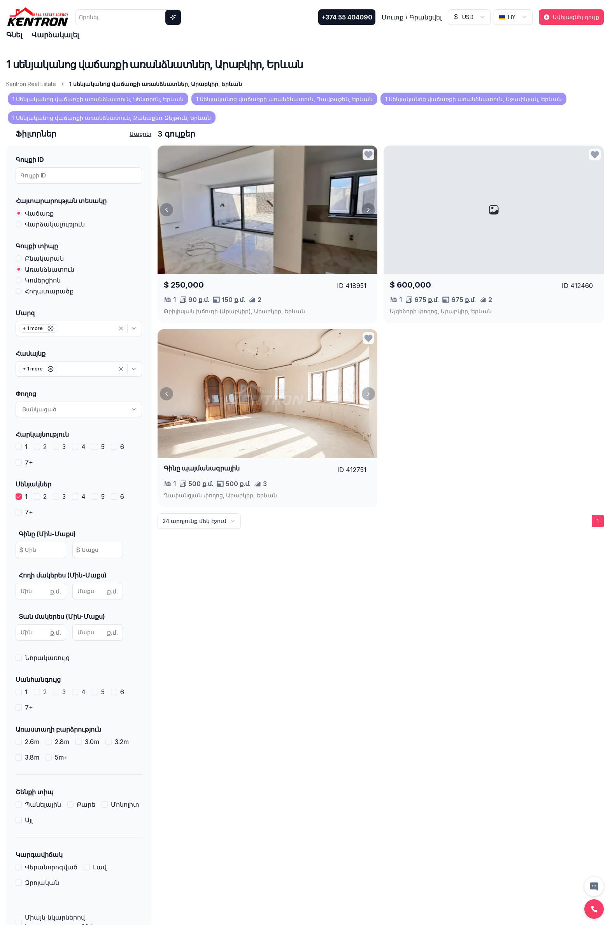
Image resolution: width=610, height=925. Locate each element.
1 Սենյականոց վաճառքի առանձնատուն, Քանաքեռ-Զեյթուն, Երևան (111, 117)
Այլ (29, 820)
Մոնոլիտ (125, 804)
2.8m (62, 742)
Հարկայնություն (42, 434)
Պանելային (43, 804)
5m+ (61, 757)
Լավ (100, 867)
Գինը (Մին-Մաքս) (47, 534)
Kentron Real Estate (31, 84)
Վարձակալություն (55, 224)
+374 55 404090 (346, 17)
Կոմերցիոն (43, 280)
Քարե (86, 804)
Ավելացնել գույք (571, 17)
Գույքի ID (30, 159)
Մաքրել (140, 133)
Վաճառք (39, 213)
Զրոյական (42, 882)
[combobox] (469, 17)
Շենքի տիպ (35, 792)
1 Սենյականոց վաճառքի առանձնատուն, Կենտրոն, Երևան (98, 99)
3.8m (32, 757)
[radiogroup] (79, 219)
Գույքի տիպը (37, 246)
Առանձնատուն (49, 269)
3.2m (122, 742)
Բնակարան (44, 258)
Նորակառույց (47, 658)
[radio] (19, 213)
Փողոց (26, 394)
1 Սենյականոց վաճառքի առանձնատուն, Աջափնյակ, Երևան (473, 99)
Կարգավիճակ (39, 854)
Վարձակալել (55, 35)
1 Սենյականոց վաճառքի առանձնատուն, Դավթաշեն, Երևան (284, 99)
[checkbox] (19, 447)
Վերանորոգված (51, 867)
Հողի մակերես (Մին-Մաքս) (63, 575)
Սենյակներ (33, 484)
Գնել (14, 35)
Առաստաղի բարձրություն (58, 729)
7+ (29, 462)
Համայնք (31, 353)
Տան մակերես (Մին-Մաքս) (62, 616)
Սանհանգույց (38, 679)
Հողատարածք (49, 291)
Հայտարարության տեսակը (61, 201)
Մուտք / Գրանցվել (412, 17)
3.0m (92, 742)
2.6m (32, 742)
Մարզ (25, 313)
